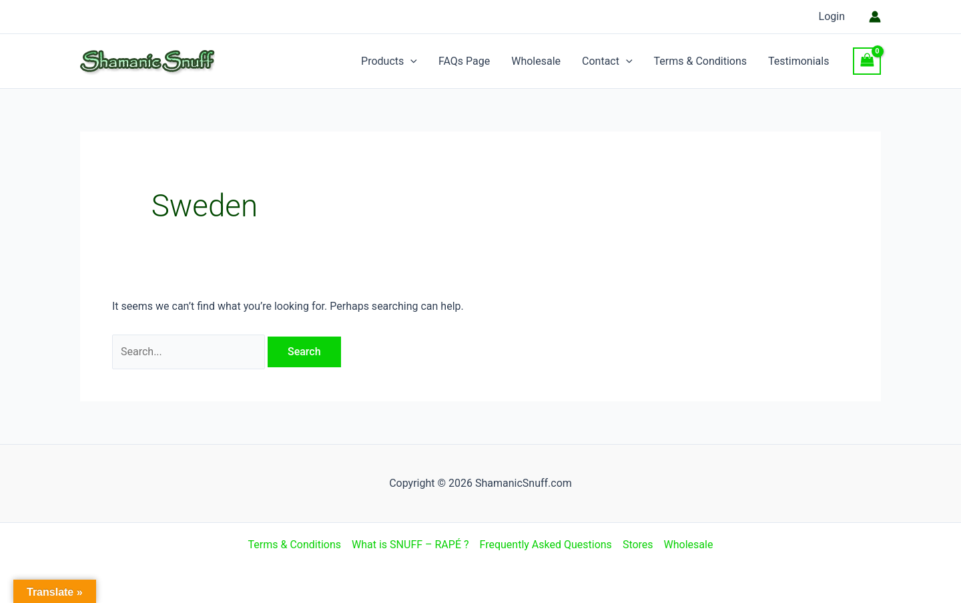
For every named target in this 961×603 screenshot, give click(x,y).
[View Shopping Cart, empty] (867, 61)
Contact (607, 61)
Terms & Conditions (700, 61)
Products (389, 61)
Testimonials (798, 61)
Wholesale (536, 61)
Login (832, 16)
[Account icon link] (875, 17)
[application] (410, 61)
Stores (638, 544)
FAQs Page (464, 61)
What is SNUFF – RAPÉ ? (410, 544)
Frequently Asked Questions (546, 544)
